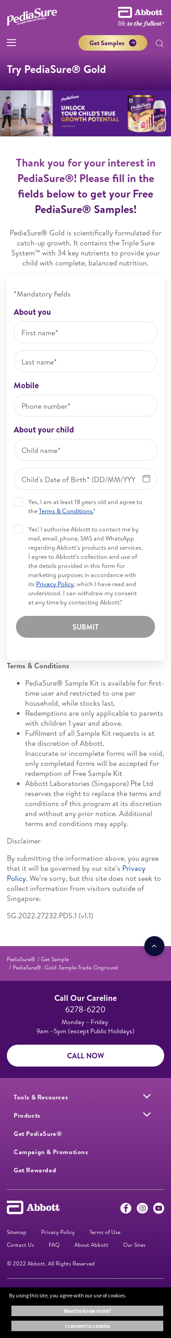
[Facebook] (125, 1210)
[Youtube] (158, 1210)
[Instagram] (142, 1210)
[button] (159, 44)
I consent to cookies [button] (87, 1325)
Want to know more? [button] (87, 1310)
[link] (21, 959)
